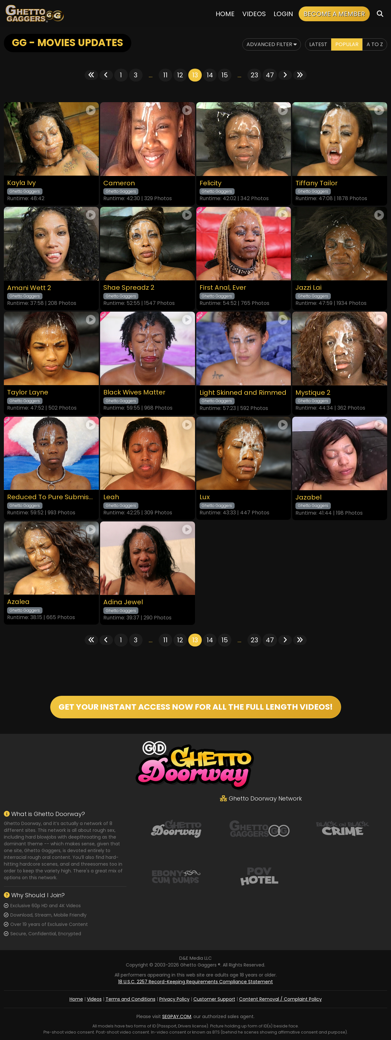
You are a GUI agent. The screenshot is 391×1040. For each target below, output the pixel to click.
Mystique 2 (312, 393)
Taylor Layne (27, 392)
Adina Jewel (123, 602)
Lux (205, 497)
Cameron (119, 183)
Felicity (210, 183)
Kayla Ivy (21, 183)
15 (224, 75)
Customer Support (214, 999)
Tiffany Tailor (316, 183)
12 (180, 75)
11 (165, 75)
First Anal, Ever (223, 288)
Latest (318, 44)
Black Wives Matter (134, 392)
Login (283, 13)
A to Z (375, 44)
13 (195, 75)
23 (254, 75)
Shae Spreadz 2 (128, 288)
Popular (346, 44)
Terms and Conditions (130, 999)
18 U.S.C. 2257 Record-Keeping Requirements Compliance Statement (195, 981)
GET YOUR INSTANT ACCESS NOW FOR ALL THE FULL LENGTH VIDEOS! (196, 707)
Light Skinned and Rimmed (243, 393)
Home (225, 13)
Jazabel (308, 497)
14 (210, 75)
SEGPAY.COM (176, 1016)
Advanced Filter (272, 44)
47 (270, 75)
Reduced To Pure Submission (51, 497)
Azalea (18, 602)
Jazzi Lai (308, 288)
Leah (111, 497)
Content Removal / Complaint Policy (280, 999)
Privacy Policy (174, 999)
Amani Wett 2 (29, 288)
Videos (254, 13)
